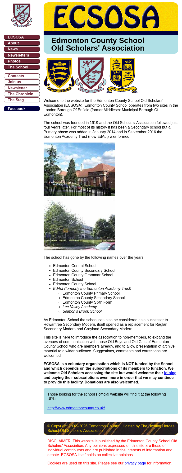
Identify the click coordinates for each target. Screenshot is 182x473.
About (13, 43)
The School (18, 67)
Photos (14, 61)
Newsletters (18, 55)
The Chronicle (20, 94)
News (13, 49)
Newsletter (17, 88)
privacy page (135, 463)
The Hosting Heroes (157, 426)
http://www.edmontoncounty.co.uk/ (76, 408)
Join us (14, 82)
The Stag (16, 100)
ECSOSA (16, 37)
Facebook (17, 109)
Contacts (16, 76)
